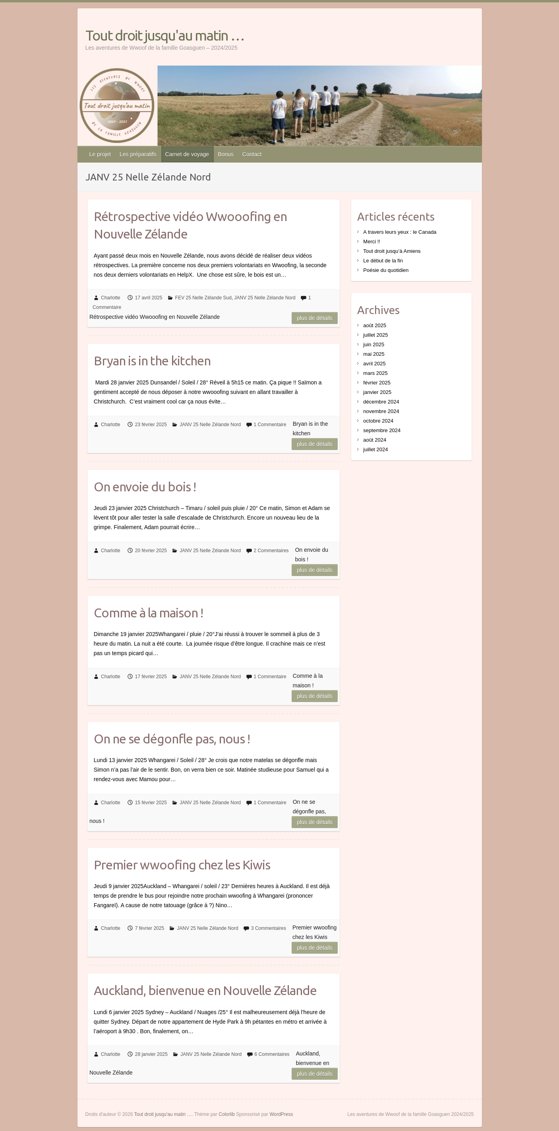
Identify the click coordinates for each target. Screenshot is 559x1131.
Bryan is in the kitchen (152, 360)
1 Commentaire (270, 424)
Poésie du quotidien (385, 270)
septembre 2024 (381, 430)
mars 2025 (375, 373)
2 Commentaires (271, 550)
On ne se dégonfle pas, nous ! (172, 738)
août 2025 (374, 325)
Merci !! (371, 241)
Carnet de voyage (187, 154)
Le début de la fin (383, 261)
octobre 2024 (378, 421)
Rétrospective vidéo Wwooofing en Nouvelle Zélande (190, 225)
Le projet (100, 154)
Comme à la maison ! (148, 612)
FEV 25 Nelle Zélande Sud (203, 298)
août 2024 (374, 440)
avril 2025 (374, 364)
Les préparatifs (138, 154)
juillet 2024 (375, 449)
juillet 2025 (375, 335)
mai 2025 (373, 354)
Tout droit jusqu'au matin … (164, 35)
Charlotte (110, 298)
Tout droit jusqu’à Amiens (392, 251)
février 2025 (377, 383)
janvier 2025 (377, 392)
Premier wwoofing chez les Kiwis (182, 864)
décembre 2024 (381, 402)
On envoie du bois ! (145, 486)
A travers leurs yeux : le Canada (399, 232)
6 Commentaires (272, 1054)
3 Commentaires (268, 928)
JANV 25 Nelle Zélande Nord (265, 298)
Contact (251, 154)
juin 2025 (373, 344)
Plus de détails (315, 318)
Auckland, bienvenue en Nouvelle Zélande (205, 990)
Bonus (226, 154)
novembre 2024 (381, 411)
